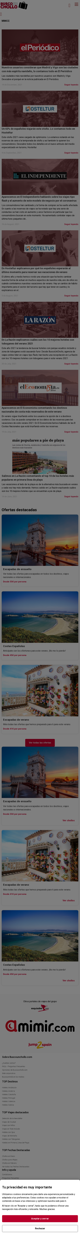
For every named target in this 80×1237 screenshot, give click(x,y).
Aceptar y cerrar (40, 1218)
